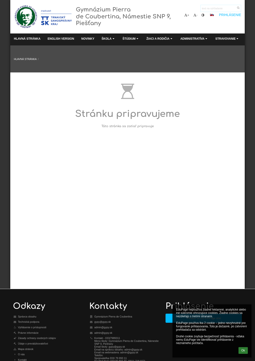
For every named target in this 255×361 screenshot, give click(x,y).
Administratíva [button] (194, 38)
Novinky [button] (87, 38)
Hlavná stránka (25, 59)
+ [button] (186, 15)
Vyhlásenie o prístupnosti (32, 327)
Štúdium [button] (130, 38)
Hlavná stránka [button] (27, 38)
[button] (212, 15)
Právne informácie (28, 332)
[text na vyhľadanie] (220, 8)
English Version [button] (61, 38)
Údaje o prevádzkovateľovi (33, 343)
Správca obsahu (27, 316)
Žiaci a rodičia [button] (159, 38)
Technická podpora (28, 321)
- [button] (195, 15)
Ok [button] (243, 350)
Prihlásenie (230, 15)
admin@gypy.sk (103, 327)
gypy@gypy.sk (102, 321)
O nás (21, 354)
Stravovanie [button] (227, 38)
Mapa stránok (25, 349)
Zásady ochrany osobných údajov (37, 338)
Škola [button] (108, 38)
